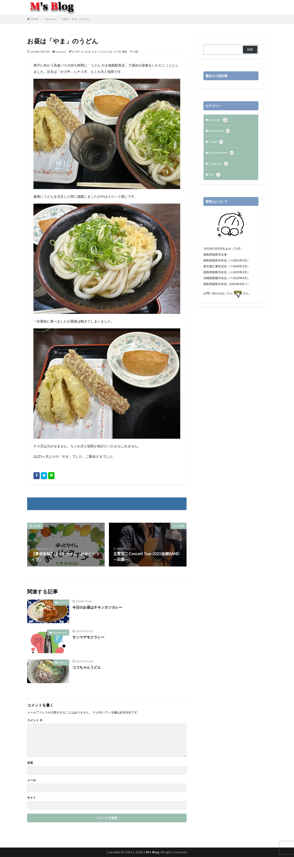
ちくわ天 (86, 51)
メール (31, 780)
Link (214, 176)
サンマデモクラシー (89, 637)
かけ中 (75, 51)
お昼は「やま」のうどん (75, 19)
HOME (34, 19)
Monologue (219, 131)
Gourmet (50, 19)
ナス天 (117, 51)
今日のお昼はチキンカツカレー (98, 607)
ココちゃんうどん (87, 667)
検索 (250, 49)
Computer (219, 165)
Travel (216, 142)
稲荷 (124, 51)
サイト (31, 797)
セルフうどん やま (102, 51)
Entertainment (60, 632)
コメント (34, 720)
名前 (30, 762)
